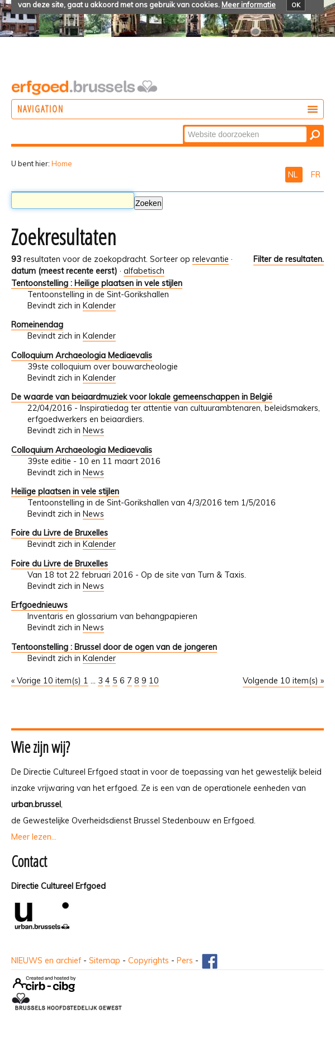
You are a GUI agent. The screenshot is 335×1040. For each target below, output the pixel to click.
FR (315, 175)
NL (294, 175)
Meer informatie (248, 4)
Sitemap (104, 960)
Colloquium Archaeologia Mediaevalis (81, 355)
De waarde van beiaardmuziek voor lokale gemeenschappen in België (141, 397)
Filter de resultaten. (288, 259)
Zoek (183, 125)
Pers (185, 960)
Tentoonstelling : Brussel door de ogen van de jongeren (114, 647)
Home (61, 163)
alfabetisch (144, 271)
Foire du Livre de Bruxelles (59, 533)
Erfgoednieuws (39, 605)
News (93, 430)
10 (154, 681)
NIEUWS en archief (46, 960)
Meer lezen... (33, 837)
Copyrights (148, 960)
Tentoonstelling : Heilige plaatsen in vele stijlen (96, 283)
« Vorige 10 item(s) (47, 681)
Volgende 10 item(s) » (283, 681)
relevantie (210, 259)
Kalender (99, 306)
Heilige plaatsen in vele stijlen (65, 491)
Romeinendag (37, 325)
